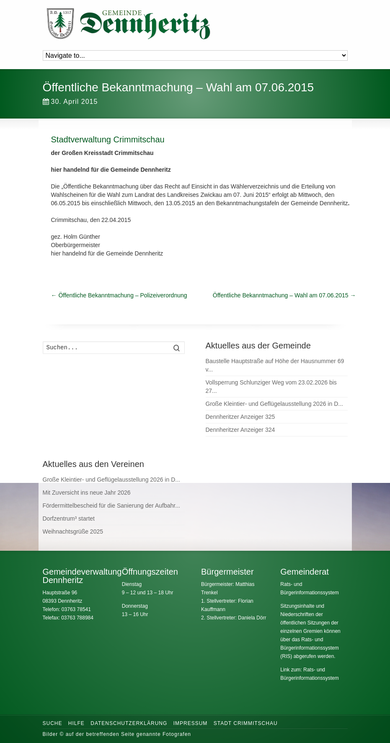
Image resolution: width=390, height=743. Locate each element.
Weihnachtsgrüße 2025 (73, 531)
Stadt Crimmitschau (246, 723)
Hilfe (76, 723)
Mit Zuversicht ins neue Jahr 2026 (87, 492)
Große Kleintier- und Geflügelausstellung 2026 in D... (274, 403)
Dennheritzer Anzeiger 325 (240, 416)
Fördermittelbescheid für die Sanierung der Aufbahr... (111, 505)
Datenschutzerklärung (128, 723)
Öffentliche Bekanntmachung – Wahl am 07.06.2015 (284, 295)
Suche (52, 723)
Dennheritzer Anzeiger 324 (240, 429)
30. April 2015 (70, 101)
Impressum (190, 723)
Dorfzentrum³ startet (69, 518)
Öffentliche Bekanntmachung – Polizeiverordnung (119, 295)
